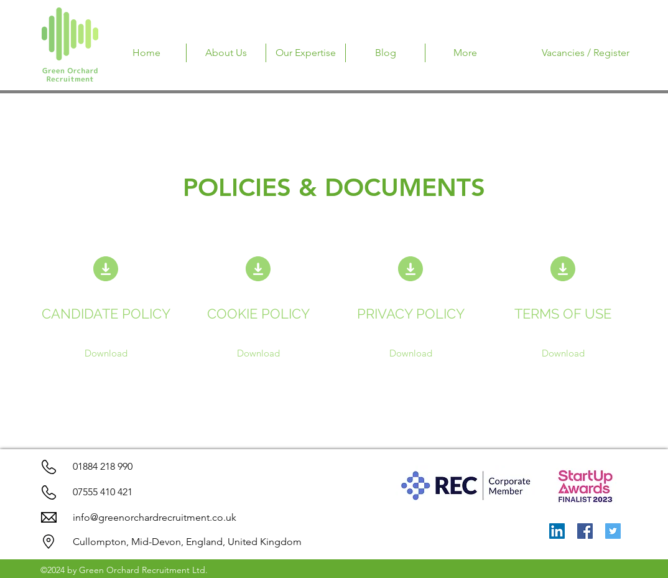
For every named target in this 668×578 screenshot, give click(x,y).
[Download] (106, 353)
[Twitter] (613, 531)
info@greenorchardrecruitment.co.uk (154, 517)
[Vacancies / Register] (585, 53)
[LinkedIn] (557, 531)
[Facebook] (585, 531)
